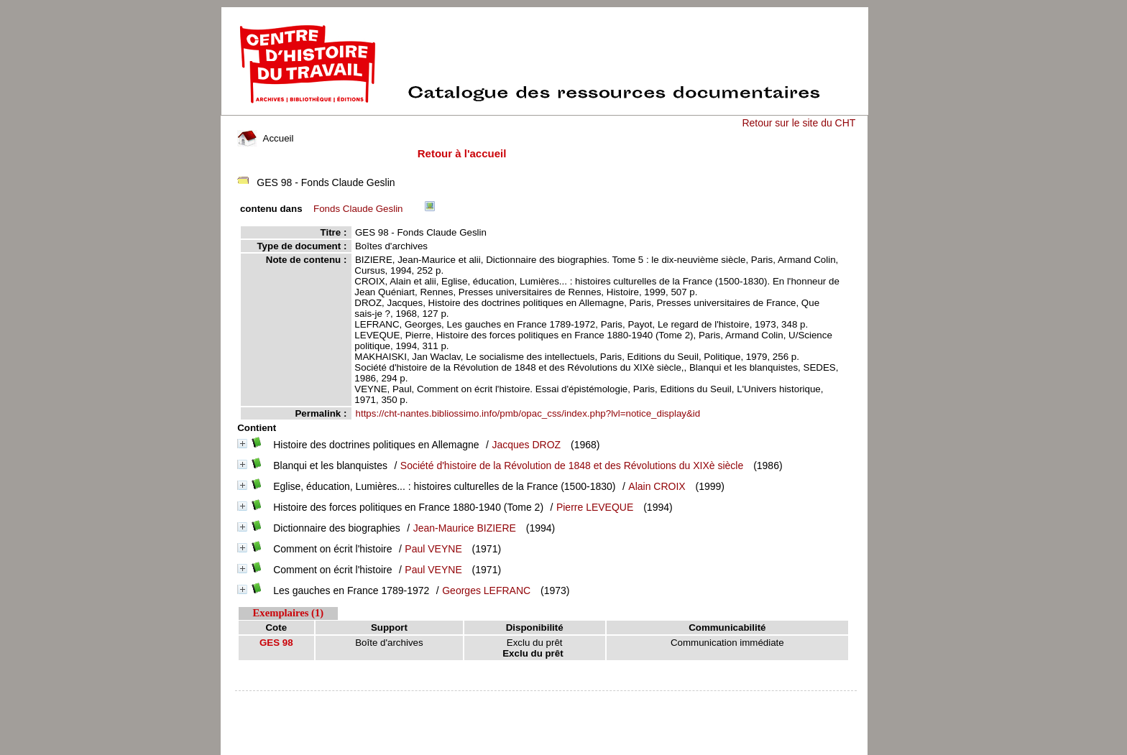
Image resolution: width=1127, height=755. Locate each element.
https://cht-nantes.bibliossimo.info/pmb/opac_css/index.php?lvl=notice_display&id (528, 413)
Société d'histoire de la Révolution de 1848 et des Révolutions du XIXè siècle (571, 465)
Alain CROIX (656, 486)
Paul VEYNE (433, 549)
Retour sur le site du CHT (798, 123)
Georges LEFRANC (486, 590)
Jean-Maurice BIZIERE (464, 528)
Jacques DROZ (526, 444)
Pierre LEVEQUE (594, 507)
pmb (546, 700)
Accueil (265, 138)
